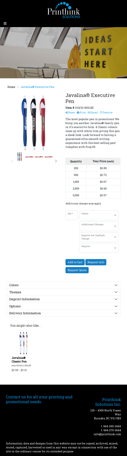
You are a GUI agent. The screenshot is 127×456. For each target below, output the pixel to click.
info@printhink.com (107, 434)
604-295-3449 (112, 426)
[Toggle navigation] (5, 23)
